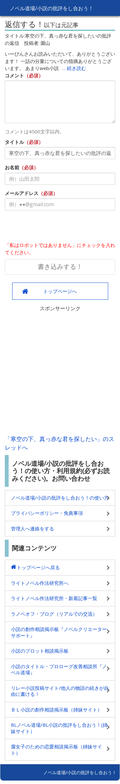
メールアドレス (21, 193)
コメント (14, 75)
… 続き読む (74, 68)
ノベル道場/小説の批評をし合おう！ (51, 8)
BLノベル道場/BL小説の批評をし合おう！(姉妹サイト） (59, 728)
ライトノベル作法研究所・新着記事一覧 (54, 598)
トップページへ (60, 291)
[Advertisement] (60, 371)
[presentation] (53, 227)
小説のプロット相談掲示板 (39, 651)
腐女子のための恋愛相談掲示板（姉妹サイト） (56, 749)
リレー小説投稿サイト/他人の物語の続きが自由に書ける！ (60, 691)
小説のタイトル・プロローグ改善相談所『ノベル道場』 (59, 669)
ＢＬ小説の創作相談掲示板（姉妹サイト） (56, 709)
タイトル (14, 142)
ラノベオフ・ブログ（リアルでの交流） (54, 614)
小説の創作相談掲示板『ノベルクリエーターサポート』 (59, 632)
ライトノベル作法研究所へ (39, 583)
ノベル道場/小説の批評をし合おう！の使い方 (60, 497)
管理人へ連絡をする (32, 528)
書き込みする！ (60, 266)
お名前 (12, 167)
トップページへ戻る (38, 567)
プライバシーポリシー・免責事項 (47, 513)
